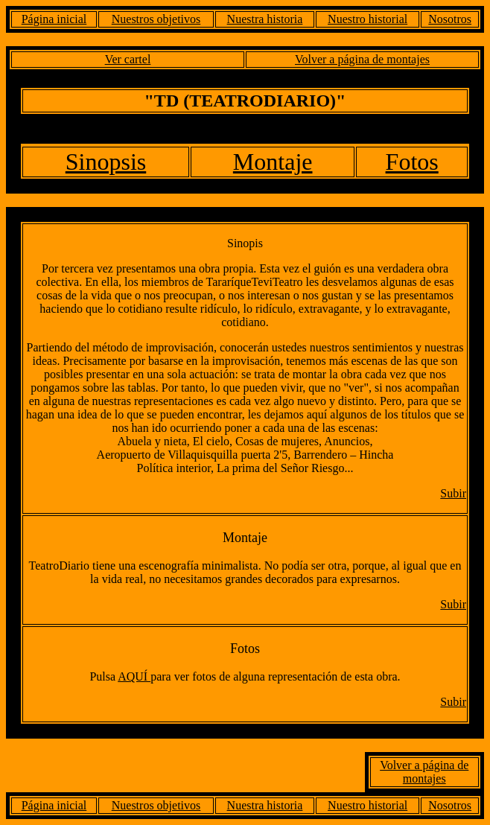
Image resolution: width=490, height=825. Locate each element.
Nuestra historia (265, 19)
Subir (453, 493)
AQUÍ (134, 676)
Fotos (412, 161)
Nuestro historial (367, 19)
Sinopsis (106, 161)
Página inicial (54, 19)
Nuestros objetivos (156, 19)
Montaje (273, 161)
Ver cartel (128, 59)
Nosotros (449, 19)
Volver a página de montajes (362, 59)
